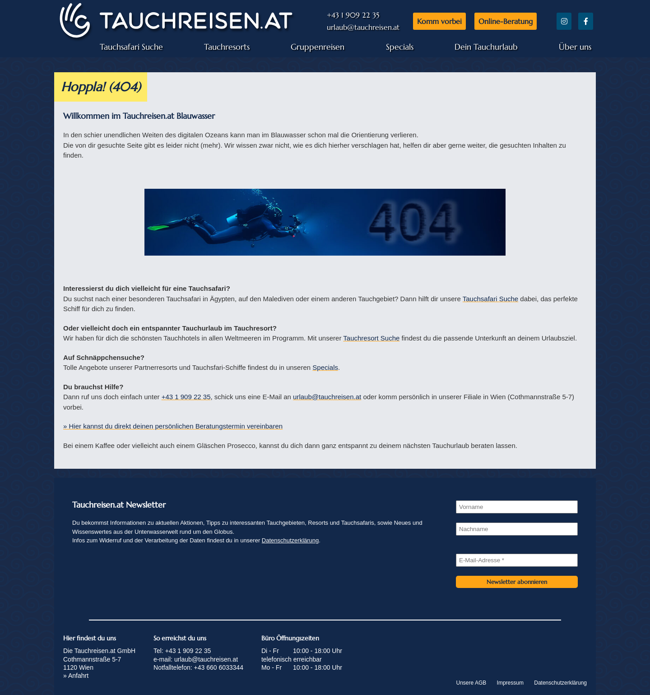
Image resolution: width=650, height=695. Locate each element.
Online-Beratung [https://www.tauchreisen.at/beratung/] (505, 21)
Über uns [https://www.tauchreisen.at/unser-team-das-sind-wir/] (575, 47)
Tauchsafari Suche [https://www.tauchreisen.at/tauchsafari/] (131, 47)
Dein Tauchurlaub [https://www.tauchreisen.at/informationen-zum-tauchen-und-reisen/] (486, 47)
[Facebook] (585, 21)
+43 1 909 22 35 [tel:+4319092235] (186, 397)
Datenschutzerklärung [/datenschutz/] (290, 540)
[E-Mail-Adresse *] (517, 560)
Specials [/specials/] (325, 367)
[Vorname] (517, 506)
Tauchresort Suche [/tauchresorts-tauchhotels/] (371, 338)
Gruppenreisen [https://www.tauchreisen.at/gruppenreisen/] (317, 47)
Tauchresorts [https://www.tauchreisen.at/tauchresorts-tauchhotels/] (227, 47)
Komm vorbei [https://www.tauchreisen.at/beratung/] (439, 21)
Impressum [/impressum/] (510, 683)
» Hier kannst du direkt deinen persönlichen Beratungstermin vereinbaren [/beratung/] (173, 426)
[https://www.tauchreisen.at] (176, 37)
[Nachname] (517, 529)
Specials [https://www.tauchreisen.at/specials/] (399, 47)
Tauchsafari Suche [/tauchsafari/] (490, 299)
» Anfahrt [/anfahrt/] (75, 675)
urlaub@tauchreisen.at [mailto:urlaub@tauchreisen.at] (363, 27)
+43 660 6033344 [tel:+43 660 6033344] (218, 667)
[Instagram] (564, 21)
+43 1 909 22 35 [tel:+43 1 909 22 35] (353, 14)
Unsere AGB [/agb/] (471, 683)
